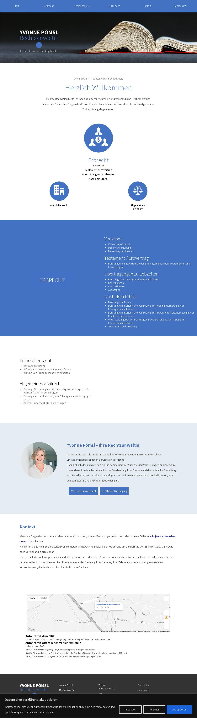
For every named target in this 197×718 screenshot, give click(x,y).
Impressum (180, 6)
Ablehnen (154, 709)
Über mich (114, 6)
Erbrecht (49, 6)
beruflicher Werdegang (114, 491)
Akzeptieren (179, 709)
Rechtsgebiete (82, 6)
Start (16, 6)
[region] (98, 706)
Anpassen (130, 709)
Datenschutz (144, 685)
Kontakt (147, 6)
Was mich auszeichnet (83, 491)
